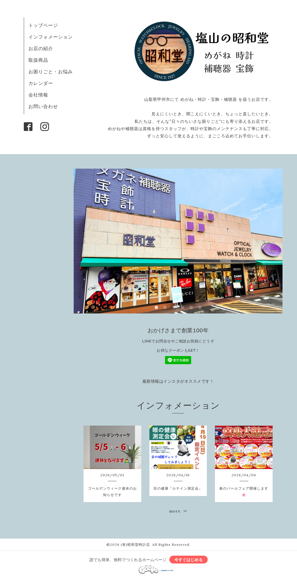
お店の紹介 (40, 48)
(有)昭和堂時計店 (135, 544)
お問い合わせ (43, 106)
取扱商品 (38, 60)
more (178, 511)
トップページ (43, 25)
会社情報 (38, 95)
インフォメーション (50, 37)
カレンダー (40, 83)
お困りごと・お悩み (50, 71)
